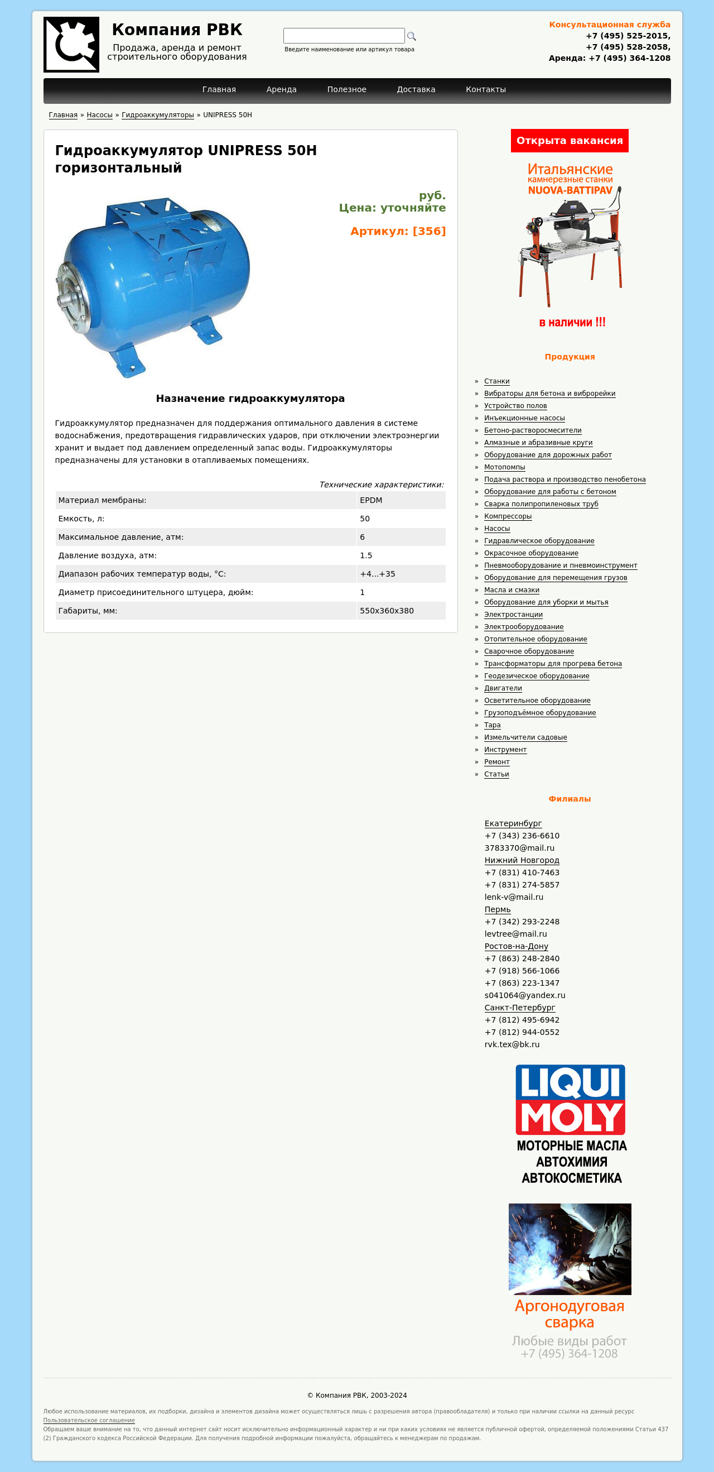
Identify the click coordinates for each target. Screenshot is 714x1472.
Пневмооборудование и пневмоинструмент (561, 565)
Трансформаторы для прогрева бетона (553, 664)
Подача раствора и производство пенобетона (565, 479)
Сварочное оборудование (529, 651)
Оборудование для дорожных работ (548, 455)
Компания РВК (177, 30)
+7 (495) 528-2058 (627, 46)
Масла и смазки (511, 590)
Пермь (498, 909)
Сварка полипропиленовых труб (541, 504)
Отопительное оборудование (535, 639)
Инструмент (505, 750)
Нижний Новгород (522, 860)
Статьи (496, 774)
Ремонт (497, 762)
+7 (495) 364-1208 (628, 58)
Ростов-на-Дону (516, 946)
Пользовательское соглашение (90, 1420)
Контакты (486, 89)
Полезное (346, 89)
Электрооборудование (524, 627)
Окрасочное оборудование (531, 553)
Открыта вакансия (570, 140)
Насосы (497, 529)
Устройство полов (515, 406)
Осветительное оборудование (537, 700)
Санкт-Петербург (520, 1007)
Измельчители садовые (525, 737)
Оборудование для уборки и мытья (546, 602)
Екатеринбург (513, 823)
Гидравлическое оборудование (539, 541)
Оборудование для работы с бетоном (550, 492)
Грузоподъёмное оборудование (540, 713)
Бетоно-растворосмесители (533, 430)
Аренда (282, 89)
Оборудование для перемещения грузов (556, 578)
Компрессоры (508, 516)
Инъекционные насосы (524, 418)
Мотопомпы (504, 467)
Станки (497, 381)
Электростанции (513, 614)
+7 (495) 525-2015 (627, 35)
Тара (492, 725)
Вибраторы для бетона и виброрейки (549, 393)
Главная (219, 89)
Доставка (416, 89)
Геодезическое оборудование (537, 676)
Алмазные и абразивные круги (538, 443)
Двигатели (503, 688)
